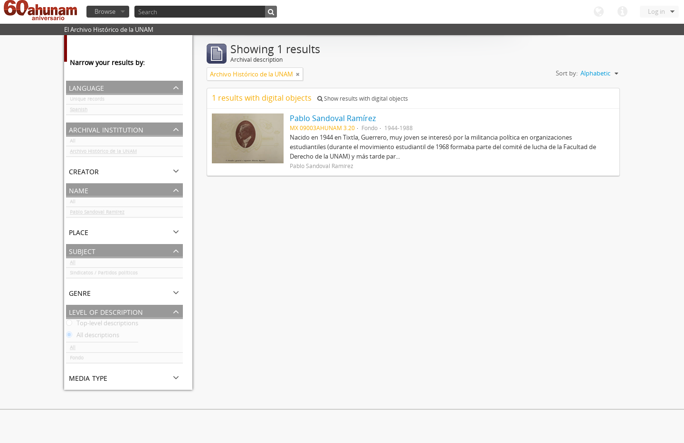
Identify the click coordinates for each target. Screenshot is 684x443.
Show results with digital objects (362, 98)
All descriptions (92, 336)
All (73, 142)
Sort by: (567, 73)
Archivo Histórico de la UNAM (103, 153)
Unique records (87, 100)
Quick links (622, 12)
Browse (105, 11)
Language (598, 12)
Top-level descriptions (102, 324)
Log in (656, 11)
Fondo (77, 359)
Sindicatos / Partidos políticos (104, 274)
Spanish (78, 111)
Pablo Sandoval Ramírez (97, 213)
